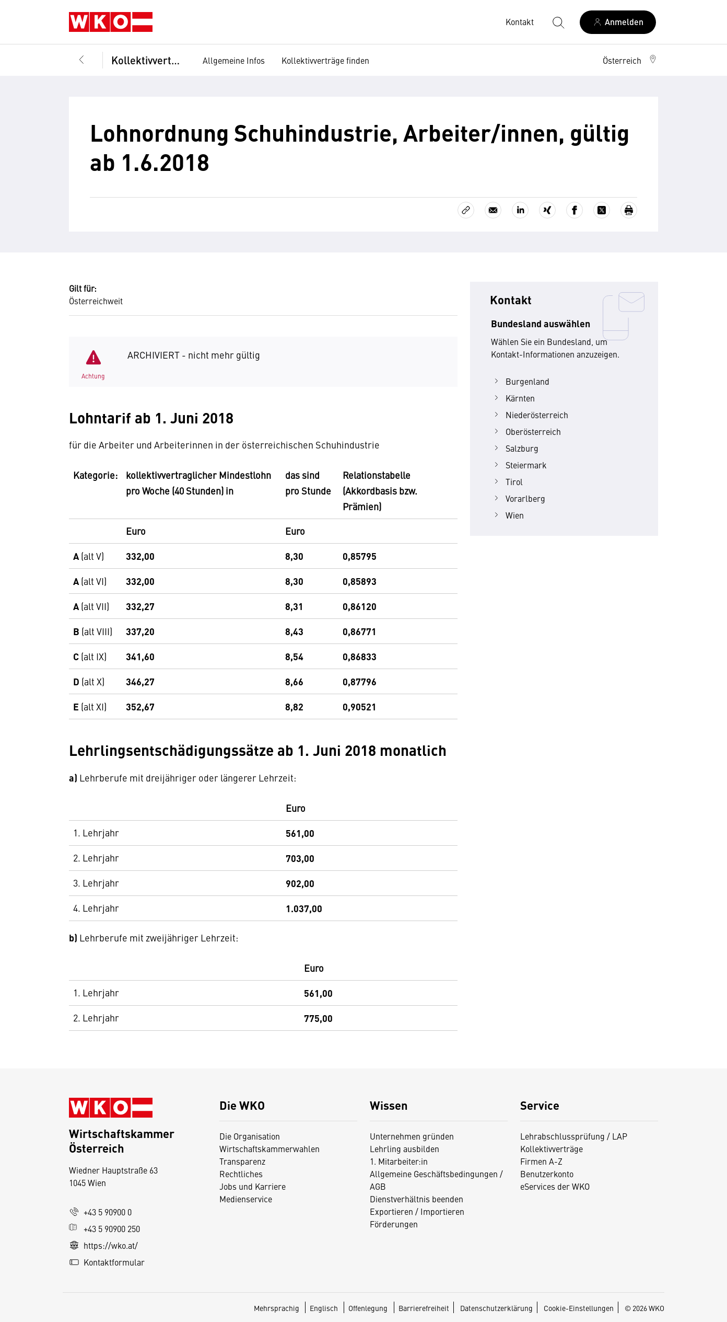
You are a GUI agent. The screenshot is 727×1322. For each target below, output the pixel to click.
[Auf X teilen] (601, 210)
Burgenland (520, 381)
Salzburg (514, 448)
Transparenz (242, 1161)
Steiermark (519, 464)
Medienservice (245, 1198)
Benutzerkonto (546, 1173)
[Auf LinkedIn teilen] (520, 210)
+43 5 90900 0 (100, 1211)
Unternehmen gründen (412, 1136)
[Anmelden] (618, 22)
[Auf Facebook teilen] (574, 210)
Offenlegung (368, 1308)
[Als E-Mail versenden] (493, 210)
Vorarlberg (518, 498)
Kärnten (513, 398)
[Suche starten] (557, 22)
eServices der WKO (555, 1186)
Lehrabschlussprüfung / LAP (573, 1136)
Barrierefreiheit (423, 1308)
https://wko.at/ (103, 1245)
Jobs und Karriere (252, 1186)
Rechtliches (241, 1173)
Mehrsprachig (277, 1308)
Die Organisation (249, 1136)
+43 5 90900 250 (104, 1228)
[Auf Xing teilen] (547, 210)
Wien (507, 515)
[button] (630, 60)
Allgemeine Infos (234, 60)
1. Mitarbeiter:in (399, 1161)
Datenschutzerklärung (496, 1308)
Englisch (324, 1308)
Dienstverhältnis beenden (416, 1198)
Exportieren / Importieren (417, 1211)
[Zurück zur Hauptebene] (81, 60)
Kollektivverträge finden (325, 60)
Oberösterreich (526, 431)
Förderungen (394, 1223)
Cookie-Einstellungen (579, 1308)
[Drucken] (628, 210)
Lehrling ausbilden (404, 1148)
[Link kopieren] (466, 210)
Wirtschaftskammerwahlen (269, 1148)
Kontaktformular (107, 1262)
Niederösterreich (529, 414)
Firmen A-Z (541, 1161)
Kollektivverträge (148, 59)
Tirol (507, 481)
